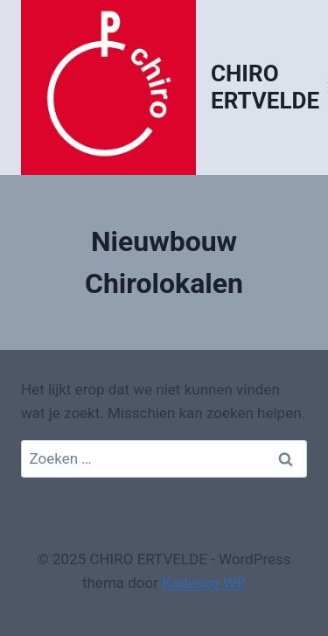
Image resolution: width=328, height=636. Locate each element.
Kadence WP (204, 582)
